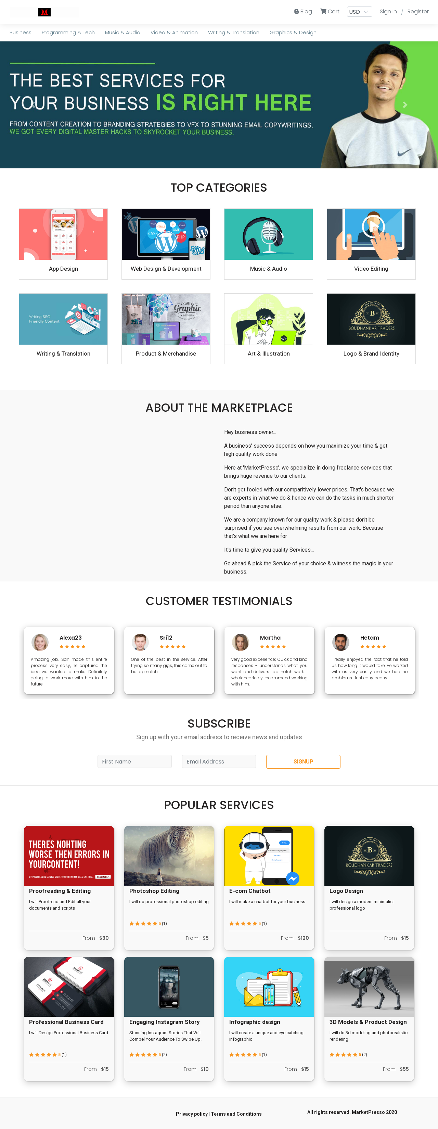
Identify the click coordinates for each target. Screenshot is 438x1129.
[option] (69, 660)
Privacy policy (192, 1114)
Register (418, 11)
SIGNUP (303, 761)
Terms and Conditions (236, 1114)
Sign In (388, 11)
